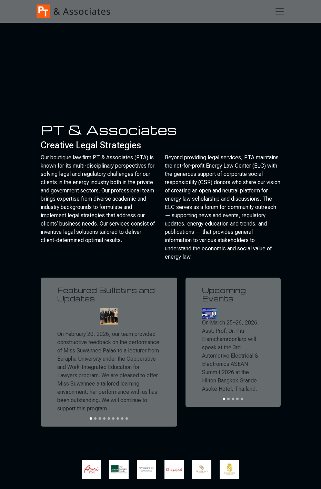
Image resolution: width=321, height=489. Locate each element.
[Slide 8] (122, 418)
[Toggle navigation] (279, 11)
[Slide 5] (109, 418)
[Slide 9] (127, 418)
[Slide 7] (118, 418)
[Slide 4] (104, 418)
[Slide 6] (113, 418)
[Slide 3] (100, 418)
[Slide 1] (91, 418)
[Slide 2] (95, 418)
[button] (94, 469)
